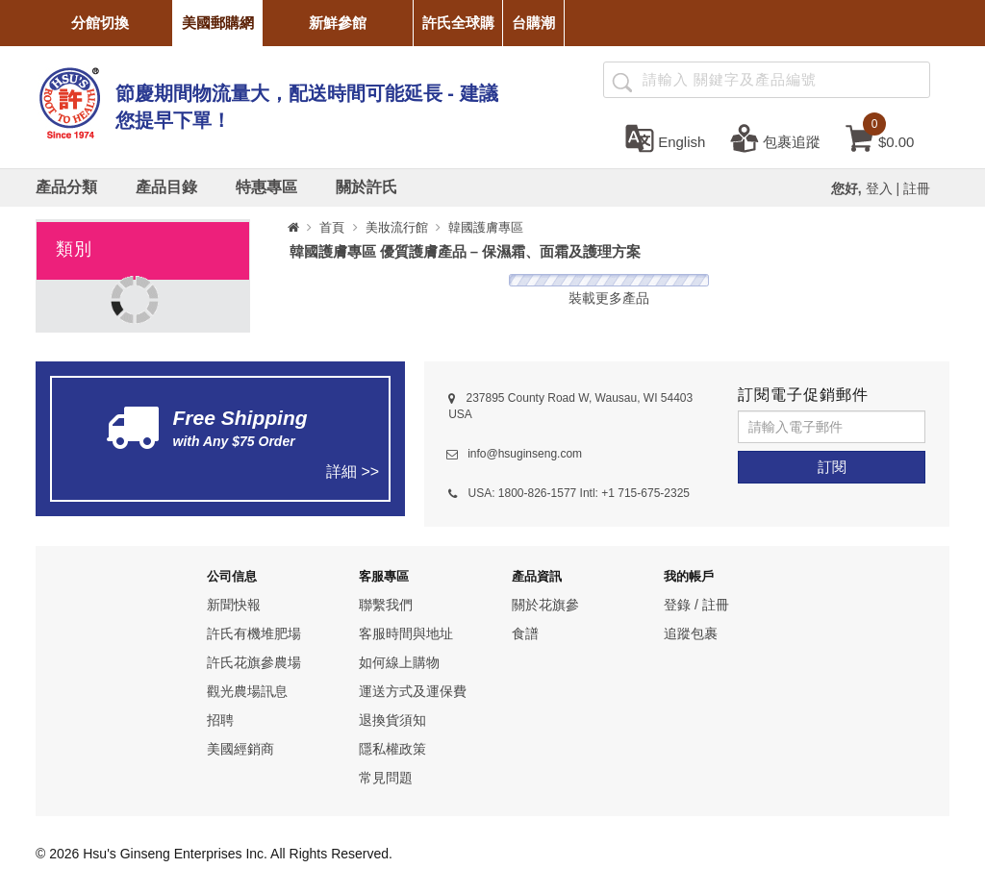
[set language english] (665, 137)
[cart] (880, 137)
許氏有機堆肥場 (254, 633)
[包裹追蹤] (775, 137)
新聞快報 (234, 604)
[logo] (69, 100)
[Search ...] (766, 80)
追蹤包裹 (691, 633)
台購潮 (533, 22)
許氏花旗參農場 (254, 662)
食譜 (525, 633)
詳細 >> (352, 471)
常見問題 (386, 777)
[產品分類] (66, 187)
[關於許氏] (366, 187)
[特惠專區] (266, 187)
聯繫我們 (386, 604)
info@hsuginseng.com (524, 453)
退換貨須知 (392, 720)
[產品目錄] (166, 187)
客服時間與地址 (406, 633)
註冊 (916, 188)
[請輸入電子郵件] (831, 426)
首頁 (331, 227)
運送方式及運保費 (413, 691)
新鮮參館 (337, 22)
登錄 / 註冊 (696, 604)
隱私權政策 (392, 749)
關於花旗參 (545, 604)
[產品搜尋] (621, 81)
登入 (879, 188)
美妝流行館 (397, 227)
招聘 (220, 720)
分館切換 (100, 22)
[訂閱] (831, 467)
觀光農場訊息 (247, 691)
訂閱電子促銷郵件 (803, 394)
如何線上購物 (399, 662)
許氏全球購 (458, 22)
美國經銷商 (240, 749)
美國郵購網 (218, 22)
